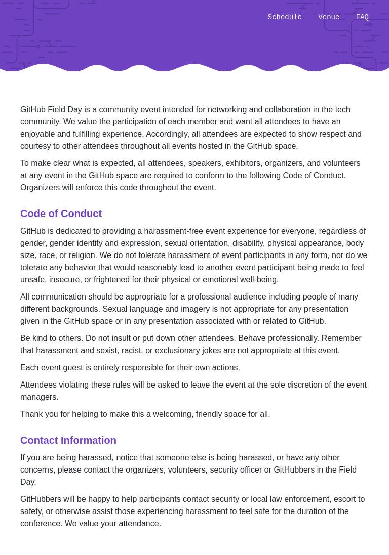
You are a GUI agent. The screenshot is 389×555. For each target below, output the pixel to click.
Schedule (285, 17)
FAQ (362, 17)
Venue (328, 17)
